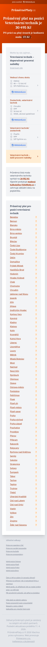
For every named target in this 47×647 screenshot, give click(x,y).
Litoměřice (15, 346)
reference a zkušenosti (23, 641)
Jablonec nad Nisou (19, 294)
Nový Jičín (14, 371)
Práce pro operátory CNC (15, 545)
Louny (13, 350)
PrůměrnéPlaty (24, 10)
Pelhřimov (15, 395)
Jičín (12, 302)
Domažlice (15, 261)
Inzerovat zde (16, 68)
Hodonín (14, 273)
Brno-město (15, 229)
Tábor (12, 476)
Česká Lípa (15, 245)
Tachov (13, 480)
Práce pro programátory (14, 554)
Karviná (13, 318)
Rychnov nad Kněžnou (20, 452)
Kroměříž (14, 334)
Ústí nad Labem (17, 500)
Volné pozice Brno (12, 571)
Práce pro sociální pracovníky (16, 548)
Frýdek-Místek (16, 265)
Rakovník (14, 444)
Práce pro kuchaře (12, 551)
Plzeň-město (16, 407)
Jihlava (13, 306)
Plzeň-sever (15, 411)
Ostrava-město (17, 387)
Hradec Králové (17, 277)
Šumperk (14, 472)
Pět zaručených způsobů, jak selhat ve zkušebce (23, 593)
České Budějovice (18, 249)
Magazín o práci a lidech (14, 606)
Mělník (13, 354)
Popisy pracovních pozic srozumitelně (19, 603)
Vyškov (13, 512)
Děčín (12, 257)
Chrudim (14, 290)
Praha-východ (16, 419)
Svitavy (13, 468)
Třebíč (13, 492)
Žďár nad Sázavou (18, 524)
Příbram (14, 439)
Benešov (14, 217)
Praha (13, 415)
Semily (13, 456)
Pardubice (14, 391)
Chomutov (15, 286)
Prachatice (15, 427)
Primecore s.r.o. (23, 638)
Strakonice (15, 464)
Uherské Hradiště (18, 496)
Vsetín (13, 508)
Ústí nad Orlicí (16, 504)
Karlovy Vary (16, 314)
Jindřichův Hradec (18, 310)
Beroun (13, 221)
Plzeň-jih (14, 403)
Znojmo (13, 520)
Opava (13, 383)
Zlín (11, 516)
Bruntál (13, 237)
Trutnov (13, 488)
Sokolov (13, 460)
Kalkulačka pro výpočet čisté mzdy (18, 609)
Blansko (13, 225)
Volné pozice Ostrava (13, 561)
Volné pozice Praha (12, 568)
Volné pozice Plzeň (12, 564)
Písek (12, 399)
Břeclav (13, 241)
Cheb (12, 282)
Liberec (13, 342)
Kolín (12, 330)
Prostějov (14, 431)
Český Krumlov (17, 253)
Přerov (13, 435)
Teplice (13, 484)
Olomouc (14, 379)
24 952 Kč (24, 178)
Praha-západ (16, 423)
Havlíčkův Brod (17, 269)
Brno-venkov (16, 233)
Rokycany (14, 448)
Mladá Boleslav (17, 358)
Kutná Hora (15, 338)
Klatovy (13, 326)
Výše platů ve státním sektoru (16, 600)
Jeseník (13, 298)
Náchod (13, 367)
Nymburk (14, 375)
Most (12, 363)
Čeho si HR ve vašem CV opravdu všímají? (20, 578)
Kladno (13, 322)
